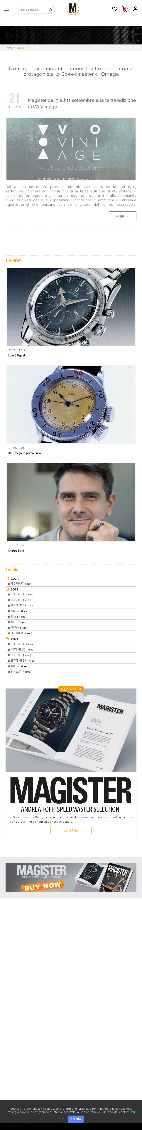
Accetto (76, 1119)
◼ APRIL (17, 622)
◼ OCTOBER (19, 599)
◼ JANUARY (19, 671)
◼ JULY (16, 616)
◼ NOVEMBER (20, 649)
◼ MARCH (17, 627)
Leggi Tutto (71, 830)
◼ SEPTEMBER (21, 605)
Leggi (123, 217)
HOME (9, 48)
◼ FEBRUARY (19, 583)
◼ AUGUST (18, 611)
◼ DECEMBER (20, 594)
